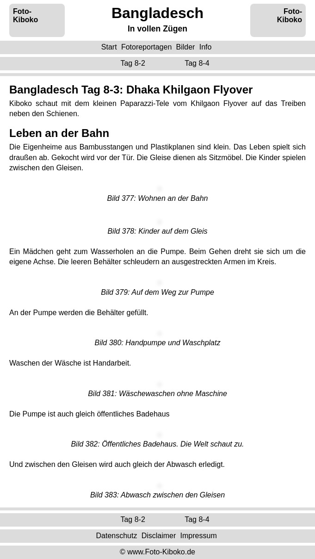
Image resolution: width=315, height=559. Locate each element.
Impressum (198, 536)
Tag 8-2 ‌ (133, 63)
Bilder (185, 47)
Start (109, 47)
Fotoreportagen (146, 47)
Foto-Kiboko (25, 15)
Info (205, 47)
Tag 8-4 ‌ (198, 63)
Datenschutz (116, 536)
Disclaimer (159, 536)
